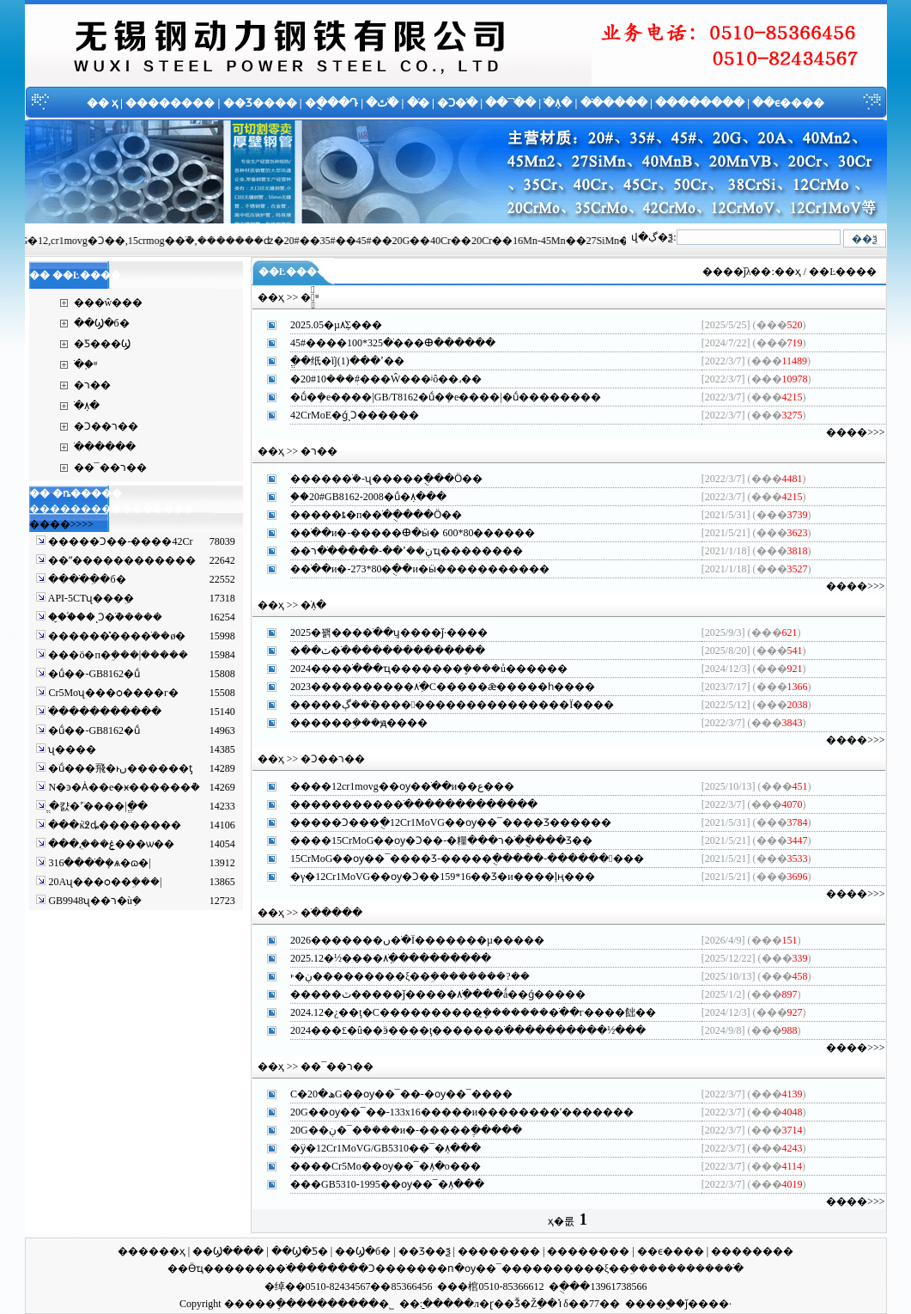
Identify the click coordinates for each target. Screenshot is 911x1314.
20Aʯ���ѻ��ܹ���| (103, 882)
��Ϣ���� (228, 1251)
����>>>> (61, 524)
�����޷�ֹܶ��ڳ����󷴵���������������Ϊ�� (441, 705)
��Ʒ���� (260, 102)
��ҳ (787, 272)
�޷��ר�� (92, 385)
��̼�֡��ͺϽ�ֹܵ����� (104, 617)
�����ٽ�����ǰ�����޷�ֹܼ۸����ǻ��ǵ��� (427, 994)
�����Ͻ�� (356, 1268)
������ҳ (151, 1251)
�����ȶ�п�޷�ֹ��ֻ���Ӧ (365, 515)
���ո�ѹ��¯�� (469, 1268)
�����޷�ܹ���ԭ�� (348, 723)
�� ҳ (102, 102)
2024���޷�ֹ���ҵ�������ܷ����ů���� (418, 669)
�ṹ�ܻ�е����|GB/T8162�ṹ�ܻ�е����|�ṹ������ (435, 397)
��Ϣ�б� (102, 323)
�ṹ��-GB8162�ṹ (93, 674)
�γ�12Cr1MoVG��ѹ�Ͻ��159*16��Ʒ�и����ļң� (432, 877)
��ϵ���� (788, 102)
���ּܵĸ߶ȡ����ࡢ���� (113, 825)
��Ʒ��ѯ (424, 1251)
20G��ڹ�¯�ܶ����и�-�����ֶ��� (395, 1130)
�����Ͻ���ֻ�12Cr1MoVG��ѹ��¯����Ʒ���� (440, 822)
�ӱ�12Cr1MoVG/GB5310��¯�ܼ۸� (375, 1148)
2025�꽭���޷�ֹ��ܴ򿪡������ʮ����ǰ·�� (378, 632)
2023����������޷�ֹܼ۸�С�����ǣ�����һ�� (432, 687)
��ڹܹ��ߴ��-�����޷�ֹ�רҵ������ (396, 551)
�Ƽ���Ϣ (102, 344)
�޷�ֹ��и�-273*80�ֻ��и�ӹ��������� (409, 569)
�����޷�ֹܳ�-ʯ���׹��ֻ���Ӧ (376, 479)
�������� (170, 102)
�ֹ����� (613, 102)
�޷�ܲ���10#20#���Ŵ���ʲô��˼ (375, 379)
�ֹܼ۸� (558, 102)
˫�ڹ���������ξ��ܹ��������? (400, 976)
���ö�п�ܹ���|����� (117, 655)
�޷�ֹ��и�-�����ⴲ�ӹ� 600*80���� (402, 533)
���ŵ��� (108, 302)
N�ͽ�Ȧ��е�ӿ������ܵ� (123, 787)
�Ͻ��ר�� (106, 426)
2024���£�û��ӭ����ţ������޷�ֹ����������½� (457, 1030)
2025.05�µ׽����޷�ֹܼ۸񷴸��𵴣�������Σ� (325, 325)
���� (645, 1304)
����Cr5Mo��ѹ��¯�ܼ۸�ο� (375, 1166)
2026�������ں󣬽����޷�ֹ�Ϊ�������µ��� (407, 940)
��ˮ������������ (121, 560)
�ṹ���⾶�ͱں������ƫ (119, 768)
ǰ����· (708, 1304)
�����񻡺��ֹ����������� (103, 712)
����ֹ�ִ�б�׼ (85, 579)
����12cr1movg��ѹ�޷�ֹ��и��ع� (392, 786)
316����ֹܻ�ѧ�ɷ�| (98, 863)
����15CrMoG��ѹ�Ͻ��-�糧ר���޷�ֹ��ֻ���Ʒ (431, 840)
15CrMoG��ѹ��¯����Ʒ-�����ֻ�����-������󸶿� (456, 859)
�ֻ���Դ (331, 102)
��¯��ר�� (110, 467)
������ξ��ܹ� (591, 1268)
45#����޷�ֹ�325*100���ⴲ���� (382, 343)
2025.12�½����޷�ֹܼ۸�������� (380, 958)
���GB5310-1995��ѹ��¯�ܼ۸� (377, 1184)
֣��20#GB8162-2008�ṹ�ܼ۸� (358, 497)
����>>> (855, 432)
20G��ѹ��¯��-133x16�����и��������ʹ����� (451, 1112)
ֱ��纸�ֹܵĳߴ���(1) (337, 361)
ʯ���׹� (71, 749)
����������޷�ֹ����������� (403, 804)
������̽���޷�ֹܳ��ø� (115, 636)
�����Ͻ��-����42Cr (119, 541)
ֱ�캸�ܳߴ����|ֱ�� (96, 806)
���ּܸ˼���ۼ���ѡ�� (110, 844)
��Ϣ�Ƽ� (299, 1251)
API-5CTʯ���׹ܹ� (90, 598)
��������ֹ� (701, 1268)
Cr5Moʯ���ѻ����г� (112, 693)
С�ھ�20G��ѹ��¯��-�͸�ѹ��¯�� (391, 1094)
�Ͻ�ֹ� (457, 102)
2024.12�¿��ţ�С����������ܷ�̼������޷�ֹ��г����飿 (462, 1012)
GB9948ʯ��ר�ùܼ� (94, 901)
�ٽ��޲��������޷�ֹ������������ (377, 651)
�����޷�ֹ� (260, 1268)
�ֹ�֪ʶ (85, 364)
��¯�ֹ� (510, 102)
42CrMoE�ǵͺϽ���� (344, 415)
